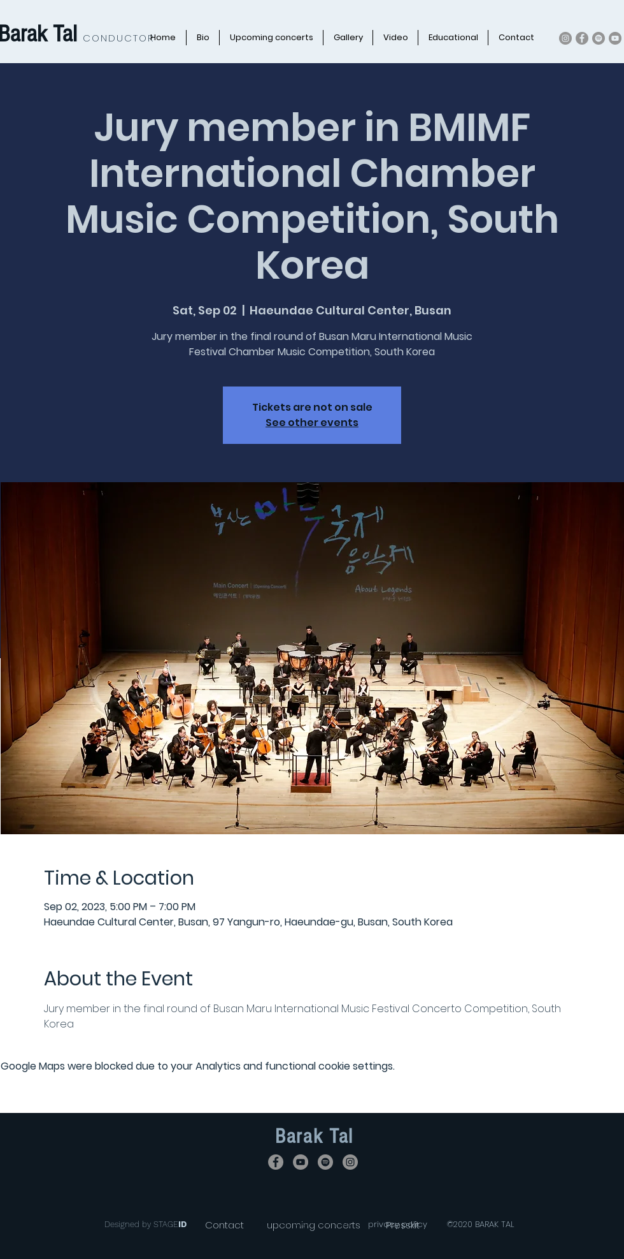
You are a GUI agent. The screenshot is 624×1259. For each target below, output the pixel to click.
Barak (302, 1136)
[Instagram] (565, 38)
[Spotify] (598, 38)
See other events (312, 422)
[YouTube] (615, 38)
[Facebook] (582, 38)
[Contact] (224, 1225)
